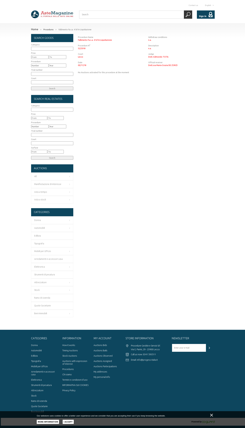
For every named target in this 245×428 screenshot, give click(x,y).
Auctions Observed (103, 356)
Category (35, 45)
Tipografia (36, 361)
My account (103, 338)
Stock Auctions (69, 356)
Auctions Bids (100, 345)
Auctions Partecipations (105, 366)
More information (48, 422)
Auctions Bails (100, 350)
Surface (34, 148)
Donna (34, 345)
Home (34, 29)
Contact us (193, 5)
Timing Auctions (70, 350)
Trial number (37, 70)
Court (33, 78)
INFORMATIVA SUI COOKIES (75, 385)
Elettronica (36, 380)
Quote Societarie (39, 406)
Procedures (48, 30)
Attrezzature (37, 390)
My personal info (102, 377)
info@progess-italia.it (147, 360)
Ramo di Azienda (39, 401)
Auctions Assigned (103, 361)
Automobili (36, 350)
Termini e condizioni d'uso (75, 380)
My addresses (100, 371)
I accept (68, 422)
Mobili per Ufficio (39, 366)
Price (33, 53)
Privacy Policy (68, 390)
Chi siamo (67, 374)
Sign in (202, 16)
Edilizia (34, 356)
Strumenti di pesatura (41, 385)
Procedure (36, 61)
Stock (34, 395)
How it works (68, 345)
